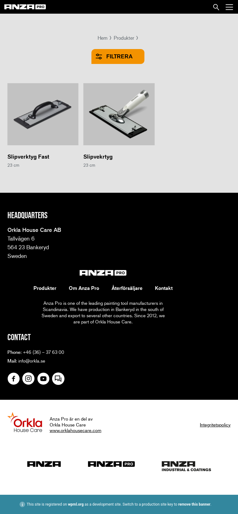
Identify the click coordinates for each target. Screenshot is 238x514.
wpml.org (76, 504)
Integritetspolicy (215, 424)
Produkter (124, 38)
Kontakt (164, 288)
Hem (103, 38)
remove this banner (194, 504)
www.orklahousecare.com (75, 430)
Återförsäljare (127, 288)
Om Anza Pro (84, 288)
